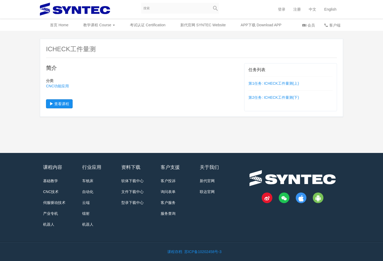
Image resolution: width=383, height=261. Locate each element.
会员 (308, 25)
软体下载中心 (132, 181)
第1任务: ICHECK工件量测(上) (273, 83)
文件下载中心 (132, 192)
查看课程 (59, 104)
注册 (297, 9)
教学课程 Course (99, 25)
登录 (281, 9)
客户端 (332, 25)
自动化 (87, 192)
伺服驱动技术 (54, 202)
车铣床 (87, 181)
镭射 (86, 213)
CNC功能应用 (57, 86)
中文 (312, 9)
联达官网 (207, 192)
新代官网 (207, 181)
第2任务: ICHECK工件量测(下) (273, 97)
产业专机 (50, 213)
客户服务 (168, 202)
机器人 (48, 224)
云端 (86, 202)
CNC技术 (51, 192)
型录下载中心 (132, 202)
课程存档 (174, 252)
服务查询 (168, 213)
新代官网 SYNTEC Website (203, 25)
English (330, 9)
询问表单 (168, 192)
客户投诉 (168, 181)
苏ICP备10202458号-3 (203, 252)
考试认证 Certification (147, 25)
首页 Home (59, 25)
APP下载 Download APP (261, 25)
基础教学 (50, 181)
